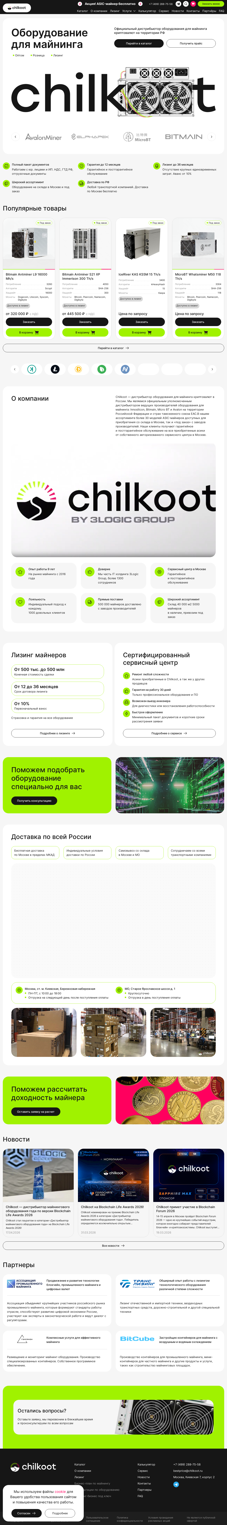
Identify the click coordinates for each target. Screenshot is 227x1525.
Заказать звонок (211, 3)
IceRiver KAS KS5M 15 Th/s (139, 274)
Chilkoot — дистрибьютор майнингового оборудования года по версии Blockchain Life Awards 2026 (38, 1211)
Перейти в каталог (139, 43)
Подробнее (60, 1513)
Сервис (164, 11)
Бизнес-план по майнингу (92, 1483)
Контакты (193, 11)
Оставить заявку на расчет (36, 1111)
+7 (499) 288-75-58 (161, 3)
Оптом (19, 55)
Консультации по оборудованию (96, 1489)
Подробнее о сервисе (169, 733)
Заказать (29, 322)
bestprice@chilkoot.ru (188, 1470)
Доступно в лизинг (18, 305)
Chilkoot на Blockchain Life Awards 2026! (112, 1207)
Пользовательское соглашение (97, 1519)
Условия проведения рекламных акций (160, 1519)
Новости (178, 11)
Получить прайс (191, 43)
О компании (99, 11)
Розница (39, 55)
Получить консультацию (34, 800)
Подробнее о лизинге (57, 733)
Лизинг (115, 11)
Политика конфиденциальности (130, 1519)
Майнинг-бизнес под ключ (92, 1496)
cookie (60, 1492)
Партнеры (145, 1489)
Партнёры (209, 11)
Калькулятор (147, 11)
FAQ (221, 11)
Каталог (82, 11)
